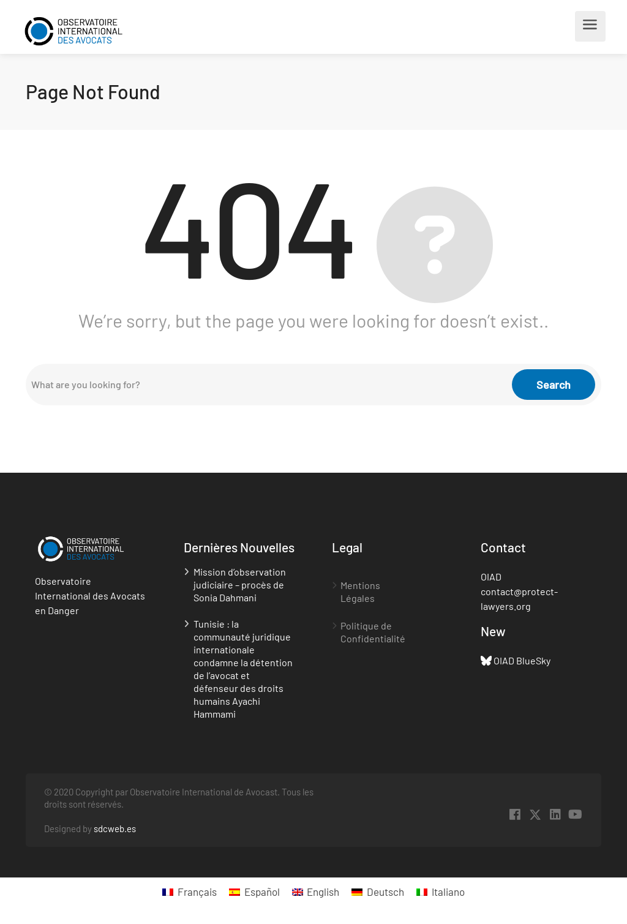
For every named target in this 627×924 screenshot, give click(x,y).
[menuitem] (189, 891)
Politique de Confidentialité (372, 632)
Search (553, 384)
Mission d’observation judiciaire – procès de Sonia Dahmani (239, 584)
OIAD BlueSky (522, 660)
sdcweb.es (115, 828)
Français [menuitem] (197, 891)
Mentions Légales (360, 591)
